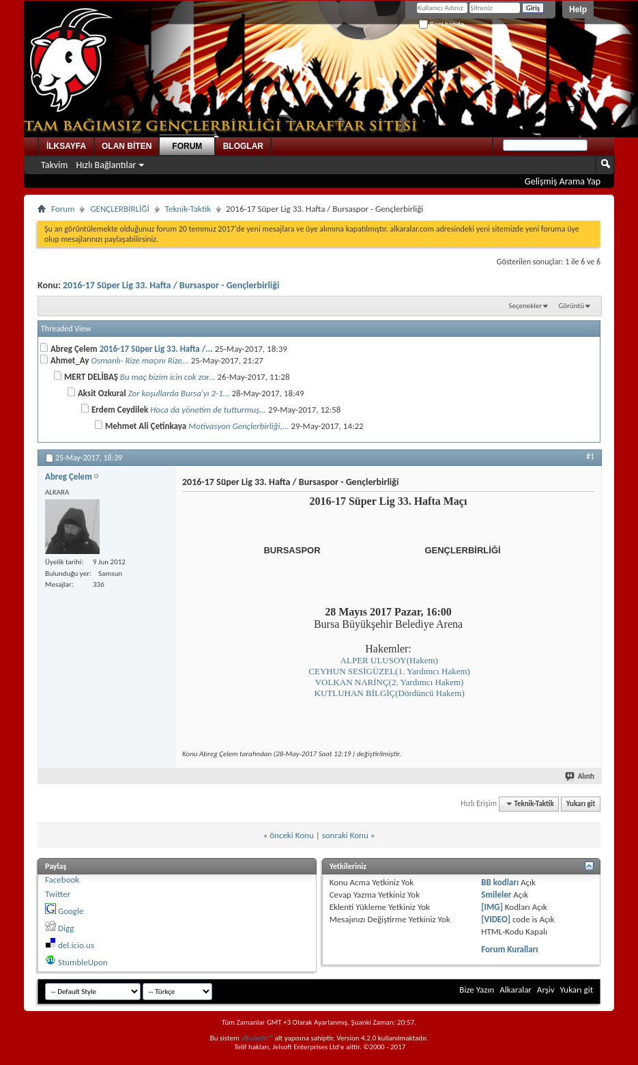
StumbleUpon (83, 962)
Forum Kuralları (509, 949)
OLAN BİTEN (126, 146)
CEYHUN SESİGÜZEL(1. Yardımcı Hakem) (389, 671)
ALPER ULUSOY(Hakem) (389, 660)
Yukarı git (581, 803)
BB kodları (500, 882)
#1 (590, 456)
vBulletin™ (257, 1038)
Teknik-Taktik (188, 209)
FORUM (187, 146)
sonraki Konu (345, 835)
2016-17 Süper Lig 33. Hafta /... (156, 349)
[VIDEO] (495, 919)
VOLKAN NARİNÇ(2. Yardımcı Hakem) (389, 682)
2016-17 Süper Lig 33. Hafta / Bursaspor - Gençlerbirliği (171, 285)
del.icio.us (76, 945)
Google (70, 911)
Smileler (496, 894)
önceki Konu (292, 835)
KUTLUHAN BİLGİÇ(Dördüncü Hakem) (390, 693)
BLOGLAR (243, 146)
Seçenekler (525, 305)
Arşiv (546, 989)
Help (578, 9)
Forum (62, 209)
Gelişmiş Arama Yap (562, 181)
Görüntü (572, 305)
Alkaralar (515, 989)
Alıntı (580, 776)
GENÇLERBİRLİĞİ (119, 209)
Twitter (57, 894)
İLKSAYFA (66, 146)
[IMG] (492, 907)
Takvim (54, 165)
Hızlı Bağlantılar (106, 165)
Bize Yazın (476, 989)
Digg (66, 928)
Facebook (62, 879)
